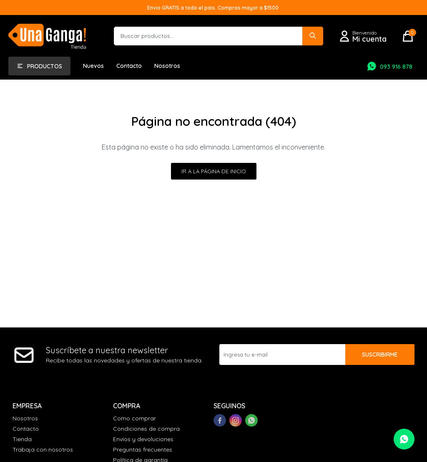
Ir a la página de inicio (213, 171)
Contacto (129, 66)
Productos (44, 66)
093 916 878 (396, 66)
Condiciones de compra (146, 428)
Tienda (22, 439)
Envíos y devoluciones (143, 439)
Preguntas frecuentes (142, 449)
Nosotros (167, 66)
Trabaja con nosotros (43, 449)
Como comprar (134, 418)
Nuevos (93, 66)
